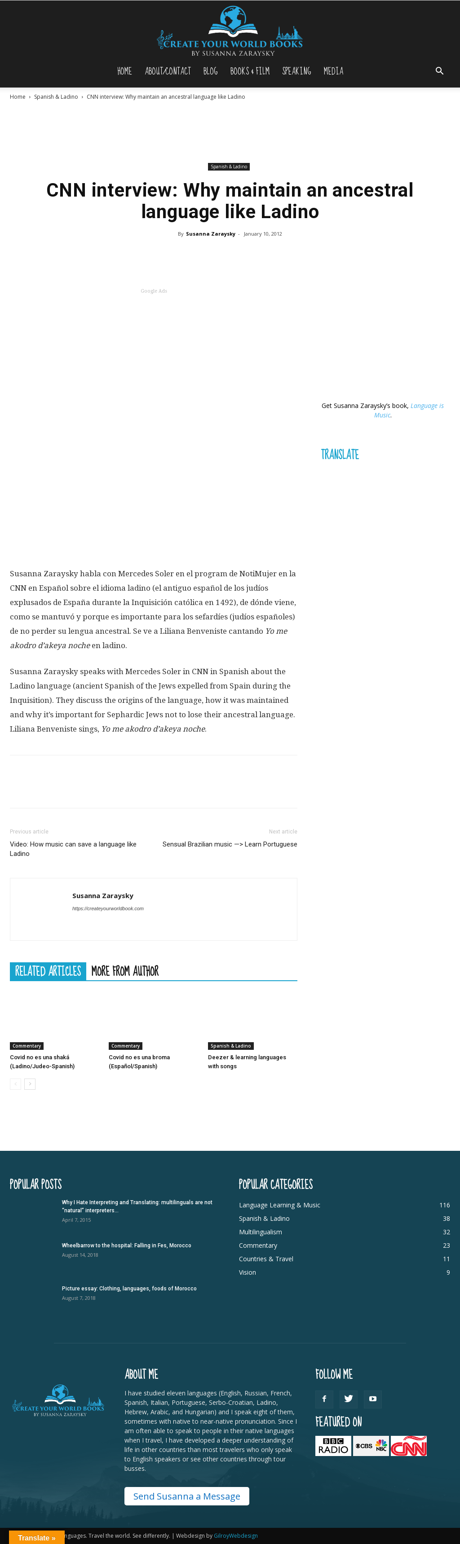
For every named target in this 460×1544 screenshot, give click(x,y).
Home (124, 71)
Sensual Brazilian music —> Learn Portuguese (230, 844)
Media (333, 71)
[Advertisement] (230, 131)
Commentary (27, 1046)
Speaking (296, 71)
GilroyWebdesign (236, 1536)
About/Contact (168, 71)
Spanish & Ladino (56, 97)
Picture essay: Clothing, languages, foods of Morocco (129, 1288)
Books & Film (250, 71)
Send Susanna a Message (186, 1496)
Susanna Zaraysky (210, 233)
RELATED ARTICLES (48, 971)
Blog (210, 71)
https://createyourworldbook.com (108, 908)
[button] (439, 72)
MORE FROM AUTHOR (125, 971)
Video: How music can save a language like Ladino (73, 849)
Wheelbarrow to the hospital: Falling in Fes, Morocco (126, 1245)
